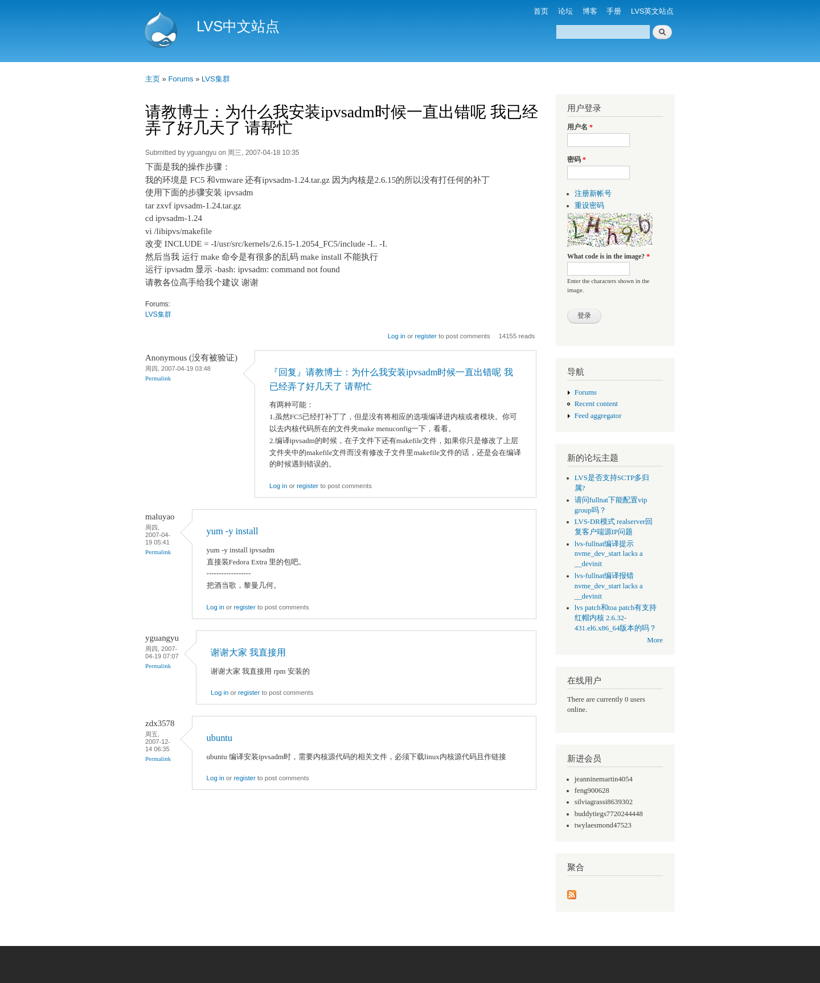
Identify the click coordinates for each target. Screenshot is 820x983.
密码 (576, 159)
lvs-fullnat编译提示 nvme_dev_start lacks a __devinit (609, 554)
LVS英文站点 (652, 11)
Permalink (158, 378)
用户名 (580, 127)
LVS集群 (216, 79)
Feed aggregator (598, 416)
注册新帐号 (593, 194)
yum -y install (233, 531)
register (426, 336)
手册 (613, 11)
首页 (541, 11)
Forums (180, 79)
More (655, 640)
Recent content (596, 404)
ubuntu (219, 737)
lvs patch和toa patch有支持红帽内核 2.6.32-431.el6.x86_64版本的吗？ (616, 618)
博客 (590, 11)
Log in (396, 336)
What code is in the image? (608, 256)
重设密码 (589, 206)
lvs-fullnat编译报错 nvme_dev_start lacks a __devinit (609, 586)
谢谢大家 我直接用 (248, 652)
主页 (152, 79)
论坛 (565, 11)
